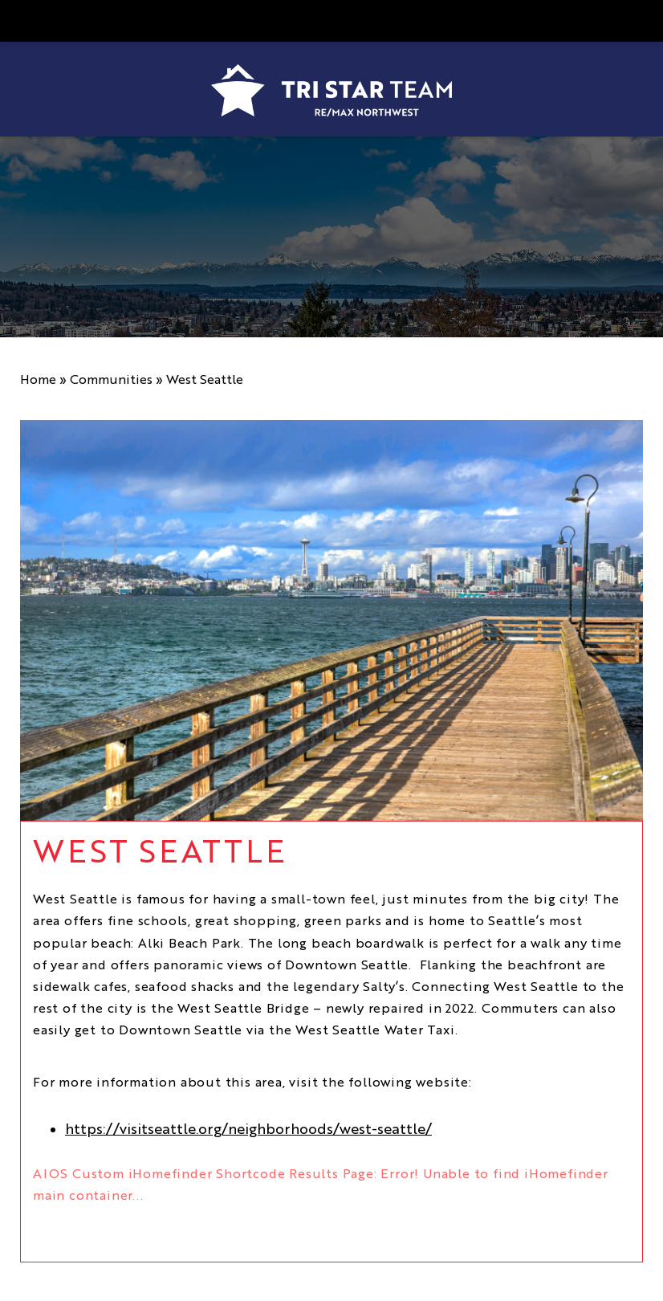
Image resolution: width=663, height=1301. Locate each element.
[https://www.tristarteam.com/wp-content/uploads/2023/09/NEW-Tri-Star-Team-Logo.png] (331, 90)
